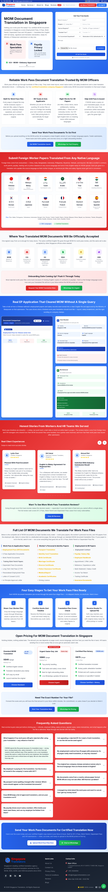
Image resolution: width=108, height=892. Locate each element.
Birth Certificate (44, 558)
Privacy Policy (50, 871)
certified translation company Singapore (47, 87)
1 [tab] (42, 495)
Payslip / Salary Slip (81, 554)
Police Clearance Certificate (49, 569)
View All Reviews (54, 516)
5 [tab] (53, 495)
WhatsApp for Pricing (68, 709)
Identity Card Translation (47, 554)
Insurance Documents (82, 580)
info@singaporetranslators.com (79, 875)
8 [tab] (60, 495)
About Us (40, 5)
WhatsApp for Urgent (71, 288)
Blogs (47, 5)
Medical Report (44, 573)
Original (37, 321)
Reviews (56, 5)
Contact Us (49, 867)
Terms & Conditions (52, 875)
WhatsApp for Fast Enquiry (68, 144)
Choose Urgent (54, 682)
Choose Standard (17, 685)
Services (31, 5)
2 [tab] (45, 495)
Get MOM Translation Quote (40, 144)
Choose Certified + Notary (90, 682)
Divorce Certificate (45, 565)
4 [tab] (50, 495)
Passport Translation (46, 550)
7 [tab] (58, 495)
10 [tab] (65, 495)
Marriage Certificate (46, 561)
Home (23, 5)
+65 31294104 (73, 871)
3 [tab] (48, 495)
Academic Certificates (46, 576)
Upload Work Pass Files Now (42, 843)
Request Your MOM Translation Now (42, 288)
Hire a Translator (88, 5)
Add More (100, 48)
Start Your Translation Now (42, 709)
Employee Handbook (82, 558)
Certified (46, 321)
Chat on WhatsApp (70, 843)
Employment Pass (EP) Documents (15, 550)
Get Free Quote (81, 54)
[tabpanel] (18, 469)
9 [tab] (63, 495)
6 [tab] (55, 495)
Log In (104, 1)
